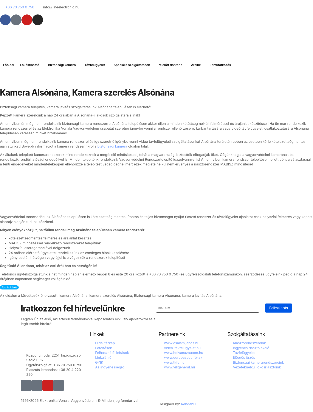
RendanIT (189, 404)
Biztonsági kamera (63, 65)
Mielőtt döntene (175, 65)
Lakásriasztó (30, 65)
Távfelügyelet (97, 65)
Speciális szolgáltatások (135, 65)
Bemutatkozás (226, 65)
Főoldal (8, 65)
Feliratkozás (278, 308)
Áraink (201, 65)
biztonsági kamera (112, 146)
